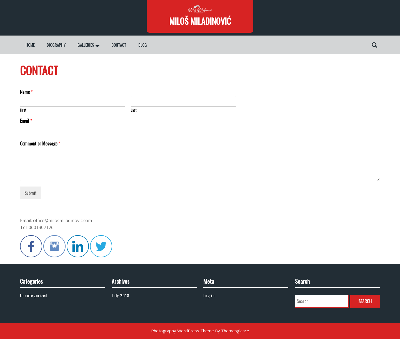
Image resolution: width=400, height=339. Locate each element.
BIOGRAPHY (56, 45)
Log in (209, 295)
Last (134, 110)
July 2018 (120, 295)
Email (26, 121)
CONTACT (118, 45)
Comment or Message (40, 144)
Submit (30, 193)
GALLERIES (86, 45)
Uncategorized (34, 295)
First (23, 110)
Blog (142, 45)
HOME (30, 45)
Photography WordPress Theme (182, 330)
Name (26, 92)
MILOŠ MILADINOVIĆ (200, 21)
